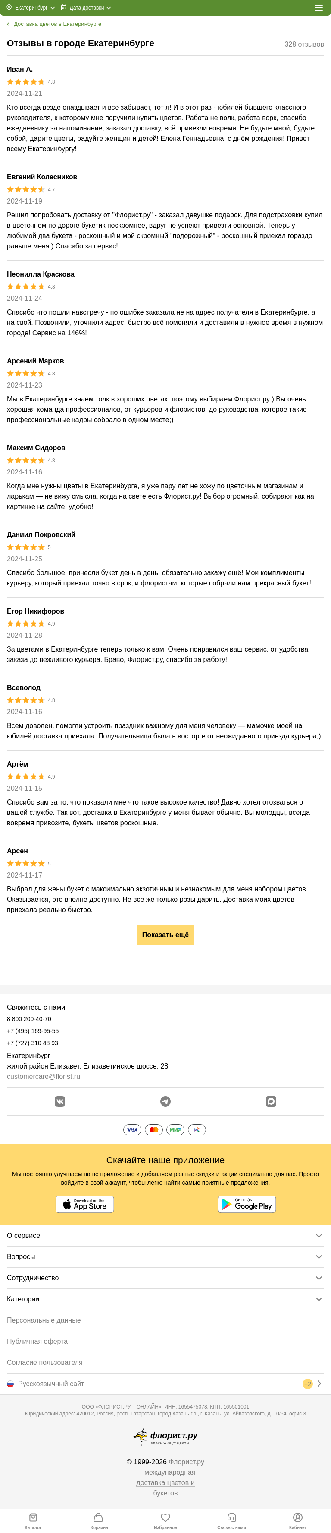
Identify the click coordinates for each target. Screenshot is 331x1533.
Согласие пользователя (45, 1362)
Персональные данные (44, 1320)
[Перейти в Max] (271, 1101)
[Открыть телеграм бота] (165, 1101)
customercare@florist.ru (43, 1076)
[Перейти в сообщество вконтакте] (60, 1101)
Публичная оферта (37, 1341)
